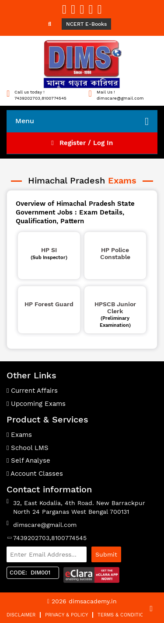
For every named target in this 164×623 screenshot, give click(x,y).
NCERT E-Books (86, 24)
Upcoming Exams (36, 404)
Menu (82, 121)
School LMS (28, 448)
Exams (19, 435)
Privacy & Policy (66, 615)
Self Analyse (28, 460)
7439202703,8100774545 (50, 537)
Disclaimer (21, 615)
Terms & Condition (122, 615)
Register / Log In (81, 143)
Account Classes (35, 474)
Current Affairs (32, 391)
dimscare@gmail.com (45, 524)
